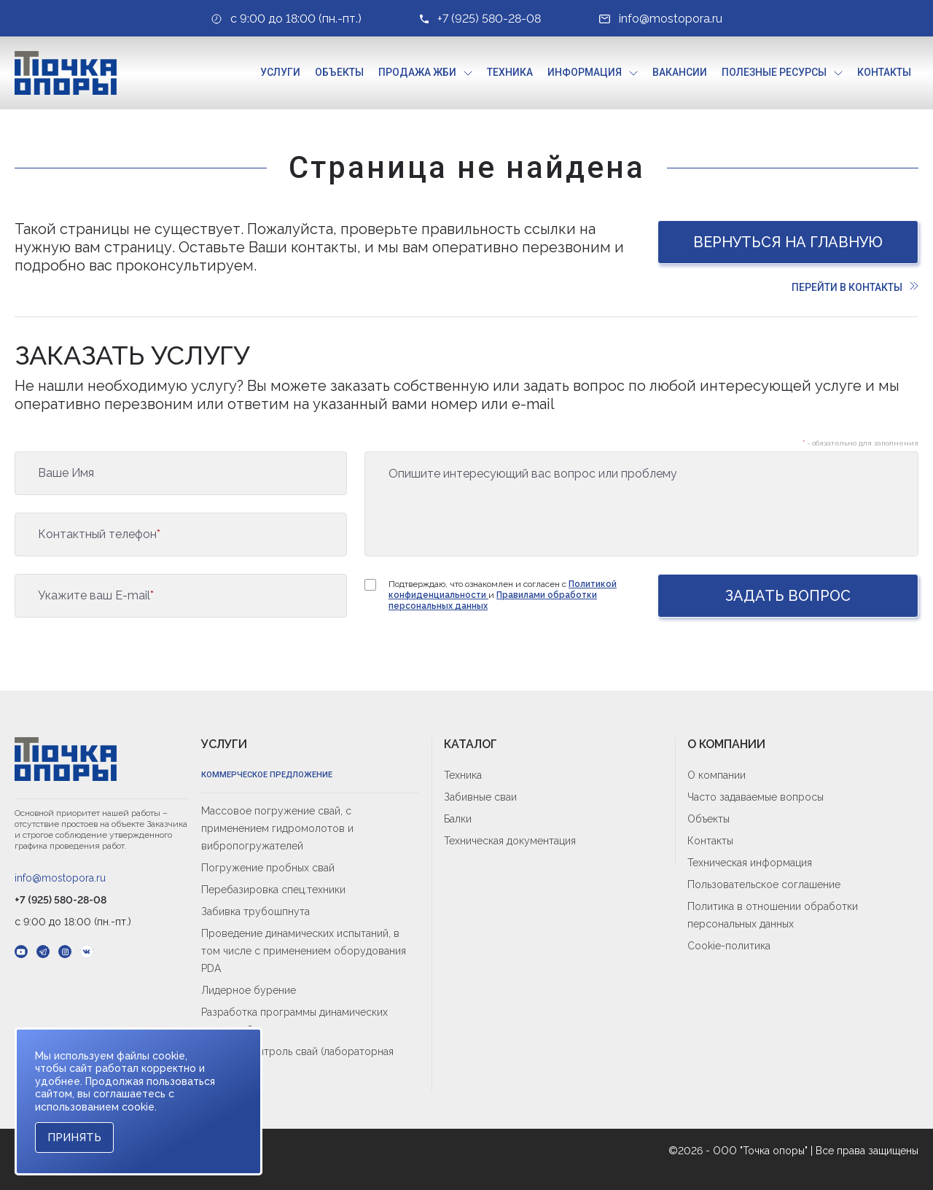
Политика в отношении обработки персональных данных (772, 915)
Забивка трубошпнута (255, 911)
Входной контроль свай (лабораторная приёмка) (297, 1060)
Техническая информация (749, 862)
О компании (716, 775)
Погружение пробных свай (268, 868)
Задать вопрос (788, 595)
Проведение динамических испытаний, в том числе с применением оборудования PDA (303, 951)
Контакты (884, 72)
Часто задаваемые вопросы (755, 797)
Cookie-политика (728, 946)
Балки (458, 819)
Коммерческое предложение (266, 774)
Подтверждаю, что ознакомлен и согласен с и (503, 595)
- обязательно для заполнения (860, 443)
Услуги (280, 72)
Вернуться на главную (788, 242)
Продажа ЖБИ (417, 72)
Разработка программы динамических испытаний (294, 1020)
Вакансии (679, 72)
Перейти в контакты (855, 287)
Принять (74, 1137)
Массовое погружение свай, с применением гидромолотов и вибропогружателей (277, 828)
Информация (584, 72)
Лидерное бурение (248, 990)
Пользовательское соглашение (763, 884)
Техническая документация (510, 841)
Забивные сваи (480, 797)
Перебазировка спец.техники (273, 889)
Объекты (339, 72)
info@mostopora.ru (60, 878)
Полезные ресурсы (774, 72)
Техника (510, 72)
